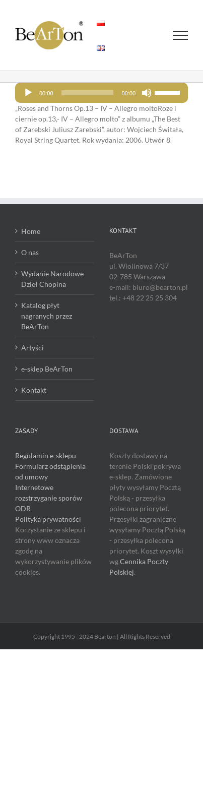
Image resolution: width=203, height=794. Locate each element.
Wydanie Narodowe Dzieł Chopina (52, 278)
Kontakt (33, 390)
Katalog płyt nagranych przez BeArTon (46, 316)
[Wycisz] (147, 93)
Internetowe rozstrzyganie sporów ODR (48, 498)
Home (30, 231)
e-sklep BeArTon (47, 368)
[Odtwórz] (28, 93)
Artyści (32, 347)
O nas (30, 252)
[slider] (87, 92)
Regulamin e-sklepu (45, 455)
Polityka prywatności (48, 519)
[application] (101, 93)
